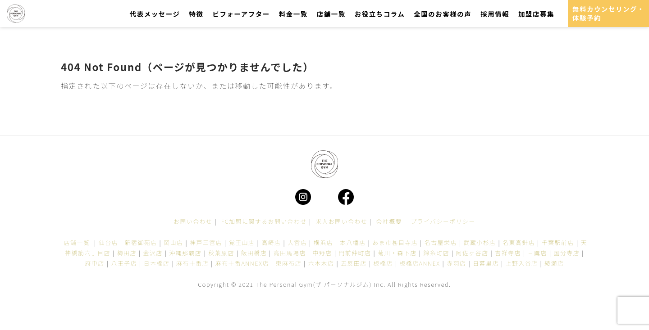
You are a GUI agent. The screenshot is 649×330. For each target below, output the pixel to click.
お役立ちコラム (380, 13)
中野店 (322, 253)
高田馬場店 (290, 253)
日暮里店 (486, 263)
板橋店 (383, 263)
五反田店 (354, 263)
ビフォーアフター (241, 13)
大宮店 (297, 242)
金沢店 (153, 253)
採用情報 (494, 13)
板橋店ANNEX (419, 263)
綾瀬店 (554, 263)
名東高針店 (519, 242)
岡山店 (173, 242)
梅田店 (127, 253)
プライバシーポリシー (443, 221)
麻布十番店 (192, 263)
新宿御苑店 (141, 242)
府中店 (95, 263)
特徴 (196, 13)
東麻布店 (289, 263)
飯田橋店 (254, 253)
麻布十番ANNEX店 (242, 263)
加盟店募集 (536, 13)
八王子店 (124, 263)
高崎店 (271, 242)
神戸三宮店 (206, 242)
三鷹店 (537, 253)
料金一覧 (293, 13)
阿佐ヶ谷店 (472, 253)
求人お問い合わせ (341, 221)
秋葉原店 (221, 253)
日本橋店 (157, 263)
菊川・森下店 (397, 253)
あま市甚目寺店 (395, 242)
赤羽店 (456, 263)
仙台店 (108, 242)
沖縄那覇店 (185, 253)
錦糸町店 (436, 253)
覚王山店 (242, 242)
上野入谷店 (522, 263)
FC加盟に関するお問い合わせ (264, 221)
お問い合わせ (193, 221)
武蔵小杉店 (480, 242)
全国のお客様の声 (442, 13)
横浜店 (323, 242)
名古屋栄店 (441, 242)
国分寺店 (567, 253)
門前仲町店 (354, 253)
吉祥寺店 (508, 253)
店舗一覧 (331, 13)
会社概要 (389, 221)
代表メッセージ (155, 13)
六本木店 (321, 263)
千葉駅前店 (558, 242)
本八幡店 (353, 242)
